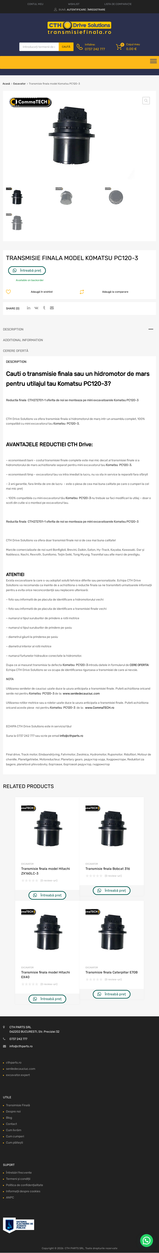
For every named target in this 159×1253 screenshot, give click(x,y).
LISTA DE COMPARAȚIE (118, 4)
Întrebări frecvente (19, 1173)
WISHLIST (74, 4)
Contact (11, 1124)
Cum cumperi (15, 1136)
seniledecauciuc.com (20, 1069)
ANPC (10, 1198)
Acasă (6, 83)
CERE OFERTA (139, 665)
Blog (9, 1118)
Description (13, 329)
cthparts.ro (13, 1062)
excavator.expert (18, 1075)
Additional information (23, 340)
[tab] (79, 329)
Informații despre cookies (23, 1191)
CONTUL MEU (35, 4)
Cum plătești (14, 1142)
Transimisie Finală (18, 1105)
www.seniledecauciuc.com (81, 693)
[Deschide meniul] (153, 62)
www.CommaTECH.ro (99, 708)
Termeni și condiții (18, 1179)
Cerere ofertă (15, 351)
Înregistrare (96, 9)
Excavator (19, 83)
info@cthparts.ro (71, 736)
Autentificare (76, 9)
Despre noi (13, 1111)
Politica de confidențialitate (24, 1185)
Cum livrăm (13, 1130)
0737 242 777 (95, 49)
